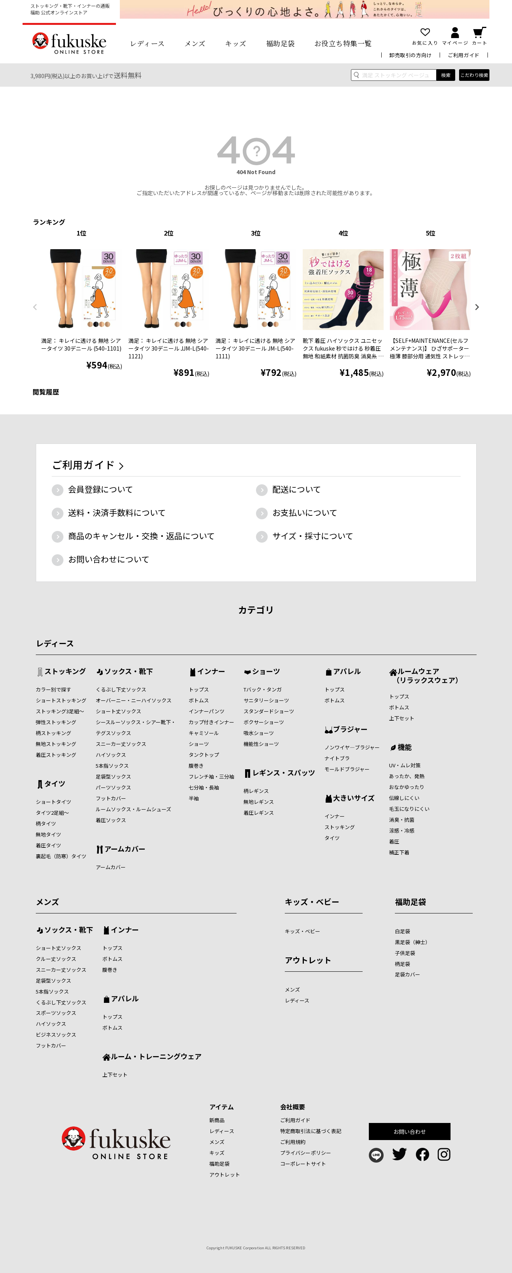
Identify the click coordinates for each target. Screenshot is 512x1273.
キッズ (236, 43)
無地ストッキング (56, 743)
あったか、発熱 (406, 776)
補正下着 (399, 852)
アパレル (347, 671)
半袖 (194, 798)
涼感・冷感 (401, 830)
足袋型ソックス (113, 776)
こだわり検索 (474, 75)
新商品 (216, 1120)
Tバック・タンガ (263, 689)
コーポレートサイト (303, 1163)
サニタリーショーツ (266, 700)
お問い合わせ (409, 1131)
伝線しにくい (404, 798)
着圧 (394, 841)
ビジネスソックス (56, 1034)
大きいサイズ (354, 798)
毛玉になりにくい (409, 808)
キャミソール (204, 733)
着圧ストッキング (56, 754)
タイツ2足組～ (52, 812)
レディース (147, 43)
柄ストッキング (53, 733)
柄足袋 (402, 963)
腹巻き (196, 765)
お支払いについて (304, 512)
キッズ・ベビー (312, 901)
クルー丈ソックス (56, 958)
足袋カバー (407, 974)
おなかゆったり (406, 787)
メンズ (195, 43)
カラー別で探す (53, 689)
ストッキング (65, 671)
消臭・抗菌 (401, 819)
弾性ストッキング (56, 722)
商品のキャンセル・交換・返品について (141, 535)
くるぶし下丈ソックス (121, 689)
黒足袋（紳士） (412, 942)
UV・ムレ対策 (405, 765)
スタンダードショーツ (269, 711)
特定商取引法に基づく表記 (311, 1131)
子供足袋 (405, 953)
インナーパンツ (206, 711)
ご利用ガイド (464, 55)
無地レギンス (259, 801)
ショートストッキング (61, 700)
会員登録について (100, 489)
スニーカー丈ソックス (121, 743)
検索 (446, 75)
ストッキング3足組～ (60, 711)
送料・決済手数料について (117, 512)
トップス (199, 689)
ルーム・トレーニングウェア (156, 1057)
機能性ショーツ (261, 743)
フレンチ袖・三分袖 (211, 776)
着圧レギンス (259, 812)
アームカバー (125, 849)
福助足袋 (280, 43)
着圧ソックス (111, 820)
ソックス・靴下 (128, 671)
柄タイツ (46, 823)
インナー (211, 671)
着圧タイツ (48, 845)
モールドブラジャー (347, 769)
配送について (296, 489)
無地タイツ (48, 834)
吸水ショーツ (259, 733)
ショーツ (199, 743)
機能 (405, 747)
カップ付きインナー (211, 722)
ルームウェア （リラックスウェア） (425, 675)
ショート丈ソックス (118, 711)
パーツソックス (113, 787)
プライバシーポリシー (305, 1152)
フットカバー (111, 798)
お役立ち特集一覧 (343, 43)
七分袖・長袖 (204, 787)
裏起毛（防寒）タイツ (61, 856)
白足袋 (402, 931)
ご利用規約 (293, 1142)
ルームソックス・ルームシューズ (133, 809)
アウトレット (308, 960)
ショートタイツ (53, 801)
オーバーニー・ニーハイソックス (134, 700)
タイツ (54, 784)
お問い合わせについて (108, 559)
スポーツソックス (56, 1012)
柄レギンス (256, 791)
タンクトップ (204, 754)
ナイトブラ (337, 758)
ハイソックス (111, 754)
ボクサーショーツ (264, 722)
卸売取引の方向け (410, 55)
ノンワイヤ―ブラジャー (352, 747)
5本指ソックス (112, 765)
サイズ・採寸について (312, 535)
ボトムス (199, 700)
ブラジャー (350, 729)
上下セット (401, 718)
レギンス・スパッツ (283, 773)
